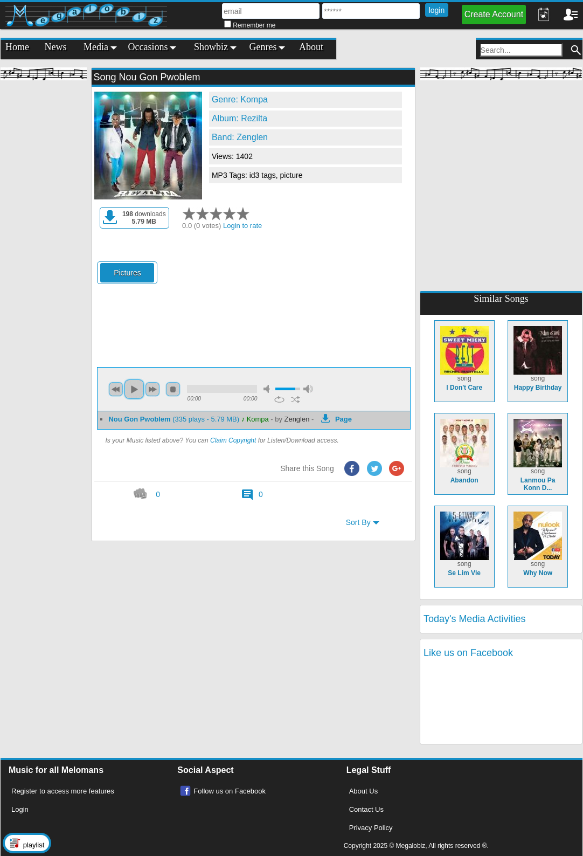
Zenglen (297, 419)
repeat (279, 399)
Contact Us (366, 809)
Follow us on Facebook (229, 791)
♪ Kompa (255, 419)
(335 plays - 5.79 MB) (174, 419)
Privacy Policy (371, 828)
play (134, 389)
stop (173, 389)
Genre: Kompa (240, 99)
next (152, 389)
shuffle (295, 399)
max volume (308, 389)
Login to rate (242, 226)
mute (268, 389)
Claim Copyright (233, 440)
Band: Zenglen (240, 137)
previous (115, 389)
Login (20, 809)
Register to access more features (62, 791)
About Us (363, 791)
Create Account (493, 14)
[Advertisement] (44, 248)
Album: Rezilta (239, 118)
